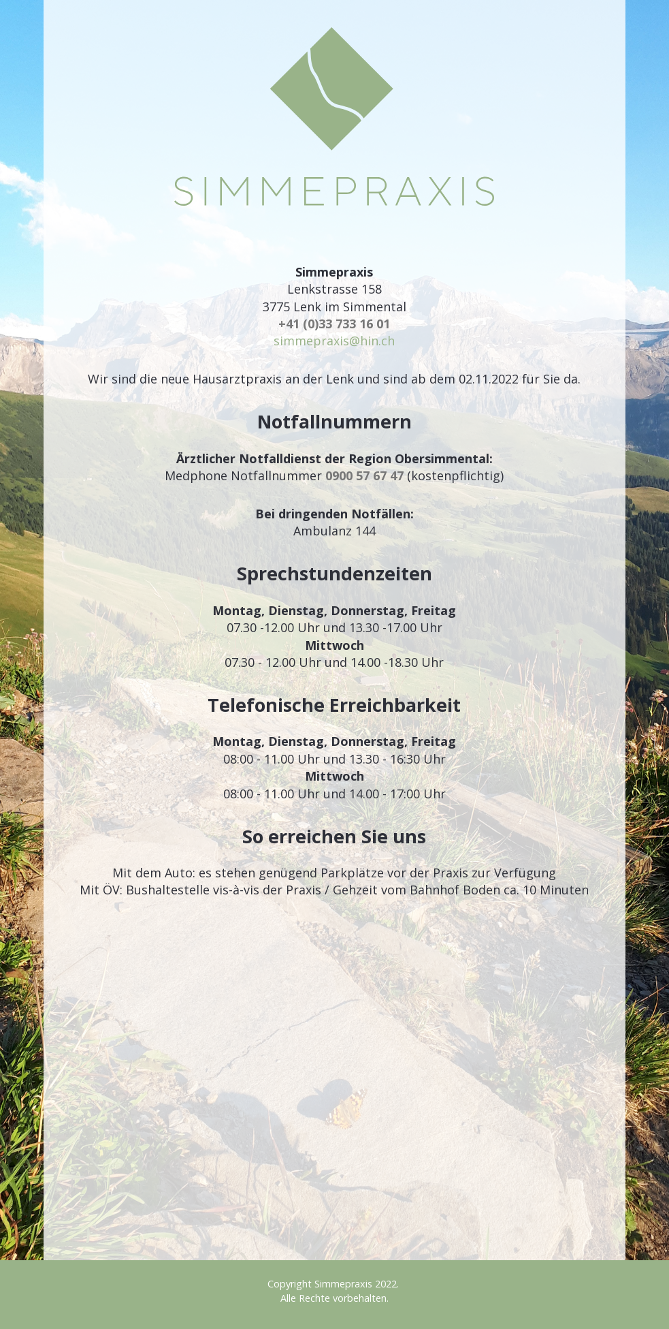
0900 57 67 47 (364, 475)
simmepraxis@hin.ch (334, 340)
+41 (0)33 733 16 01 (334, 323)
